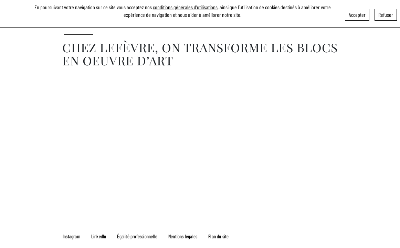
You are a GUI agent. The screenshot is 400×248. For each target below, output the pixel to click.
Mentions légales (182, 236)
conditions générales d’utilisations (185, 5)
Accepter (357, 13)
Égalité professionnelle (137, 236)
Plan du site (218, 236)
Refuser (385, 13)
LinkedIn (98, 236)
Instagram (71, 236)
